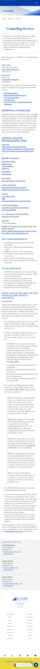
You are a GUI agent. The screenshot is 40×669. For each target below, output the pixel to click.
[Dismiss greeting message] (32, 664)
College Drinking (7, 166)
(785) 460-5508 (8, 570)
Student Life (11, 18)
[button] (36, 665)
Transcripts (30, 635)
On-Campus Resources (11, 98)
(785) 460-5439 (8, 554)
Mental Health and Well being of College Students (18, 149)
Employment (10, 626)
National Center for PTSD (10, 216)
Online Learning (10, 632)
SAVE (3, 199)
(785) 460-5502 (8, 586)
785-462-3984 (20, 607)
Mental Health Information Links (15, 95)
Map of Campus (10, 629)
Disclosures (10, 623)
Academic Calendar (10, 614)
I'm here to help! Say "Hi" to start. (24, 664)
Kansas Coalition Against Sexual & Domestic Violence (19, 231)
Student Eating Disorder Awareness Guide (15, 190)
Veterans (30, 638)
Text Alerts (30, 629)
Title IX (30, 632)
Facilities (30, 620)
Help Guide (5, 144)
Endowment (30, 614)
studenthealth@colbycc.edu (13, 584)
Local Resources (9, 100)
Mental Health (6, 174)
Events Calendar (30, 617)
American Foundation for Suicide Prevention (16, 201)
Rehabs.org (5, 168)
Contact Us (10, 617)
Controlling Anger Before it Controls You (15, 208)
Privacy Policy (28, 661)
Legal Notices (30, 626)
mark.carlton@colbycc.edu (10, 69)
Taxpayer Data (10, 638)
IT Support (30, 623)
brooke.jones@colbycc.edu (10, 79)
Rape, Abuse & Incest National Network (15, 233)
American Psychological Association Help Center (17, 151)
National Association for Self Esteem (14, 181)
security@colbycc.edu (11, 568)
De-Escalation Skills (8, 210)
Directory (10, 620)
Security (10, 635)
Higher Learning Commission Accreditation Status (20, 647)
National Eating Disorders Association (14, 187)
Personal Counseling (11, 93)
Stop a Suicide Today (8, 196)
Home (5, 18)
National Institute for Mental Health (14, 147)
